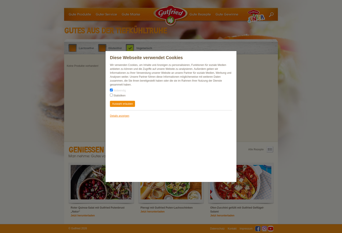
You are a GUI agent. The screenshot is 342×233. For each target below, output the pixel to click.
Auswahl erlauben (122, 103)
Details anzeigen (119, 115)
